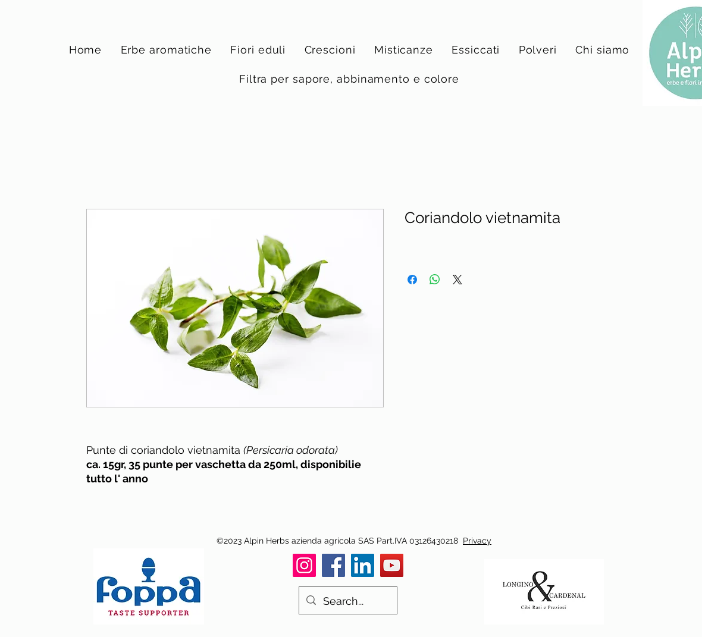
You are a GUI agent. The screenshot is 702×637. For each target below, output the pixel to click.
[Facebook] (333, 565)
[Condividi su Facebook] (412, 279)
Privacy (477, 540)
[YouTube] (391, 565)
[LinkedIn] (362, 565)
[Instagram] (304, 565)
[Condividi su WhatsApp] (435, 279)
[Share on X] (457, 279)
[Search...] (347, 601)
